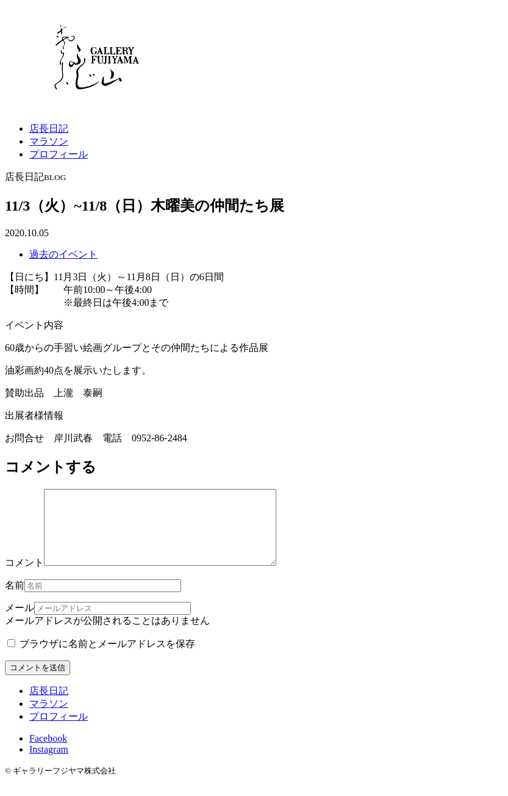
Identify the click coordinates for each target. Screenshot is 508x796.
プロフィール (58, 154)
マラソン (48, 141)
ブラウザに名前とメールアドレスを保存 (101, 658)
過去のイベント (63, 254)
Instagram (48, 764)
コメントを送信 (37, 682)
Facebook (48, 753)
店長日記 (48, 128)
